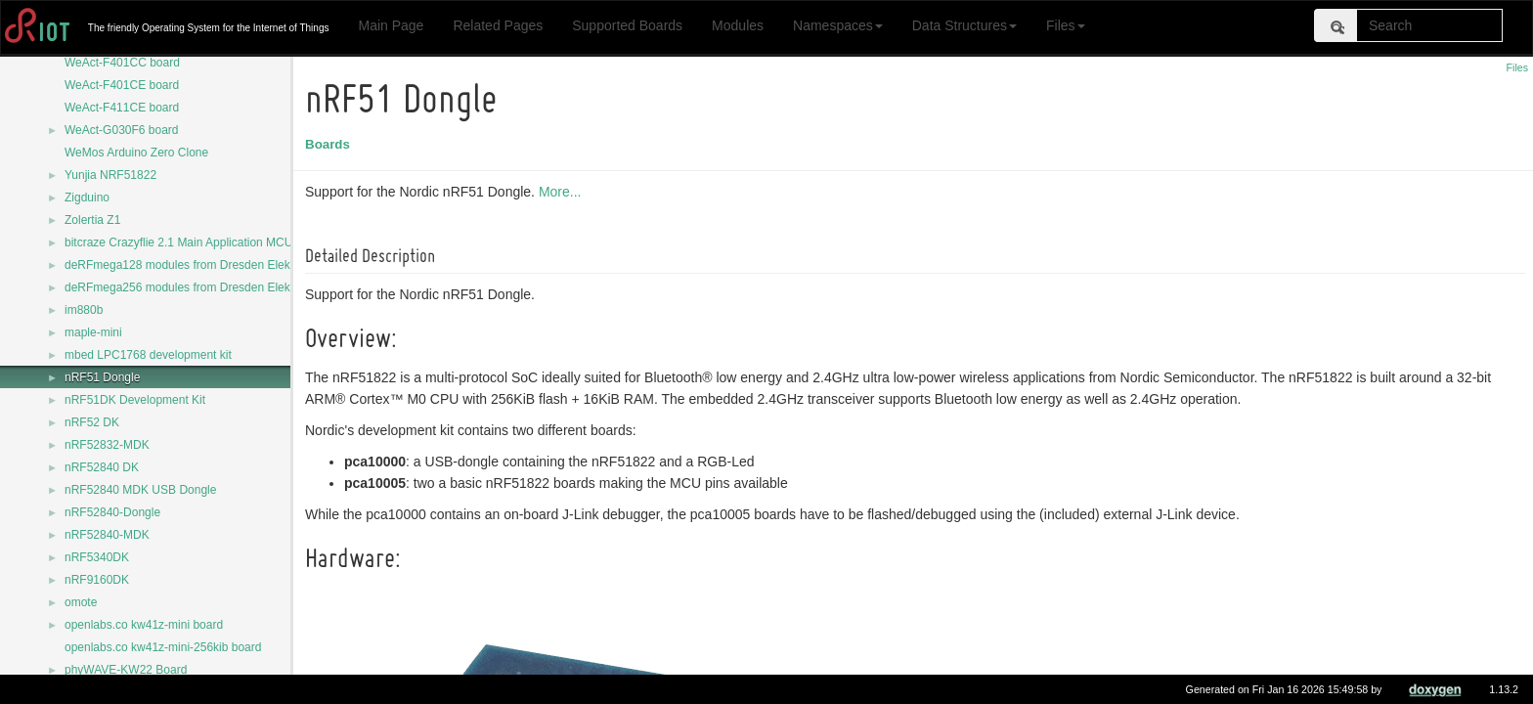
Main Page (390, 25)
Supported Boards (627, 25)
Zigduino (87, 197)
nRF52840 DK (102, 467)
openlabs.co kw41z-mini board (144, 625)
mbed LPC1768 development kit (148, 355)
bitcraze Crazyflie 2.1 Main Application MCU (178, 242)
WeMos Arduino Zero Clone (136, 152)
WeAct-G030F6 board (122, 130)
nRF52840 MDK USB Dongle (140, 490)
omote (81, 602)
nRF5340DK (97, 557)
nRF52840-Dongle (112, 512)
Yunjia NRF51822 (110, 175)
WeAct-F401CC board (122, 62)
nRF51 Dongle (102, 377)
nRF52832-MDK (107, 445)
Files (1065, 25)
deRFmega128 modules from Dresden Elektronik (192, 265)
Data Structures (964, 25)
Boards (330, 144)
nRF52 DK (92, 422)
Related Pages (498, 25)
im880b (84, 310)
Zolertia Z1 (92, 220)
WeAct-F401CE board (122, 85)
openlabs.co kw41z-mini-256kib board (163, 647)
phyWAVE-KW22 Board (126, 670)
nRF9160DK (97, 580)
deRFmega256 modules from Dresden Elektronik (192, 287)
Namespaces (838, 25)
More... (563, 191)
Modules (738, 25)
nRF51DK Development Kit (135, 400)
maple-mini (93, 332)
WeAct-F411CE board (122, 107)
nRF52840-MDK (107, 535)
